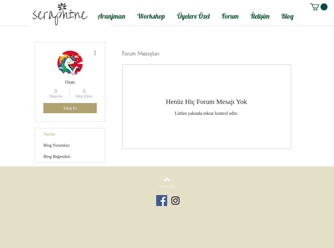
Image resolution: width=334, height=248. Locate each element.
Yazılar (50, 134)
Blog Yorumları (57, 145)
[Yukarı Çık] (167, 186)
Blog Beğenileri (57, 156)
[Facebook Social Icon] (161, 200)
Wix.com (215, 215)
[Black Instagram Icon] (175, 200)
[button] (319, 6)
